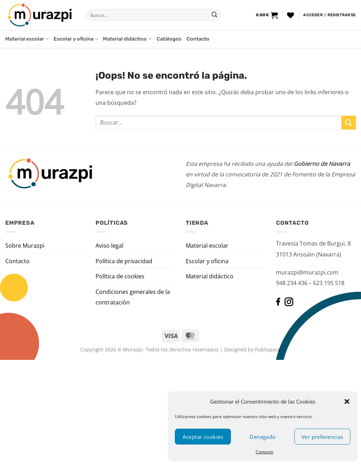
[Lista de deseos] (290, 15)
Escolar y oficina (76, 39)
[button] (346, 401)
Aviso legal (109, 245)
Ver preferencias (322, 436)
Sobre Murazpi (24, 245)
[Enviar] (214, 15)
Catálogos (169, 39)
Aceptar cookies (203, 436)
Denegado (263, 436)
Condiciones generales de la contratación (133, 297)
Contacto (264, 452)
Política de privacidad (124, 261)
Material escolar (27, 39)
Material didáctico (127, 39)
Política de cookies (120, 276)
